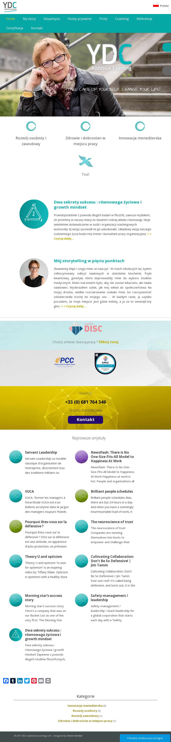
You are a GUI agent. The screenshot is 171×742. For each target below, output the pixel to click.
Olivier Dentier (75, 735)
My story (29, 19)
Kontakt (37, 28)
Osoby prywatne (80, 19)
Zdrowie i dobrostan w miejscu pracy (85, 721)
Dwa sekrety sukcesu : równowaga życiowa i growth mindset (98, 204)
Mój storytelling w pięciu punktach (90, 260)
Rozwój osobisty (85, 711)
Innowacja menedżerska (85, 705)
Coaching (122, 19)
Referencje (144, 19)
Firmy (103, 19)
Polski (161, 5)
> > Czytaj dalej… (73, 306)
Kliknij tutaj (108, 342)
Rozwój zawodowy (85, 716)
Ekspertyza (52, 19)
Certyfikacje (14, 28)
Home (10, 19)
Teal (85, 174)
